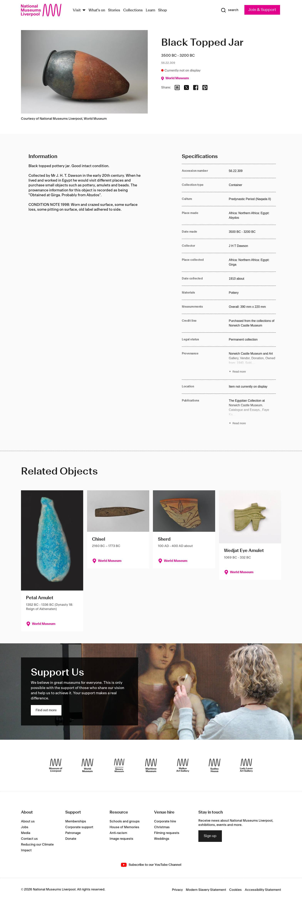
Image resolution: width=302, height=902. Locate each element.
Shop (162, 10)
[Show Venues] (84, 10)
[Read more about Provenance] (252, 363)
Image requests (121, 839)
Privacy (177, 890)
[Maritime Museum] (151, 765)
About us (28, 821)
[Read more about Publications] (252, 412)
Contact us (29, 839)
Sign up (210, 836)
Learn (150, 10)
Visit (77, 10)
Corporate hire (165, 821)
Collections (133, 10)
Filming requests (166, 833)
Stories (114, 10)
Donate (70, 839)
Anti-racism (118, 833)
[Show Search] (229, 10)
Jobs (24, 827)
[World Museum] (87, 765)
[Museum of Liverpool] (55, 765)
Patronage (73, 833)
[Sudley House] (214, 765)
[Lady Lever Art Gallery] (246, 765)
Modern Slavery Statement (206, 890)
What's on (97, 10)
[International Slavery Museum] (119, 765)
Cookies (235, 890)
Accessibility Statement (263, 890)
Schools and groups (125, 821)
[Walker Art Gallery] (182, 765)
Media (25, 833)
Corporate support (79, 827)
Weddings (161, 839)
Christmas (162, 827)
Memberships (75, 821)
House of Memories (124, 827)
